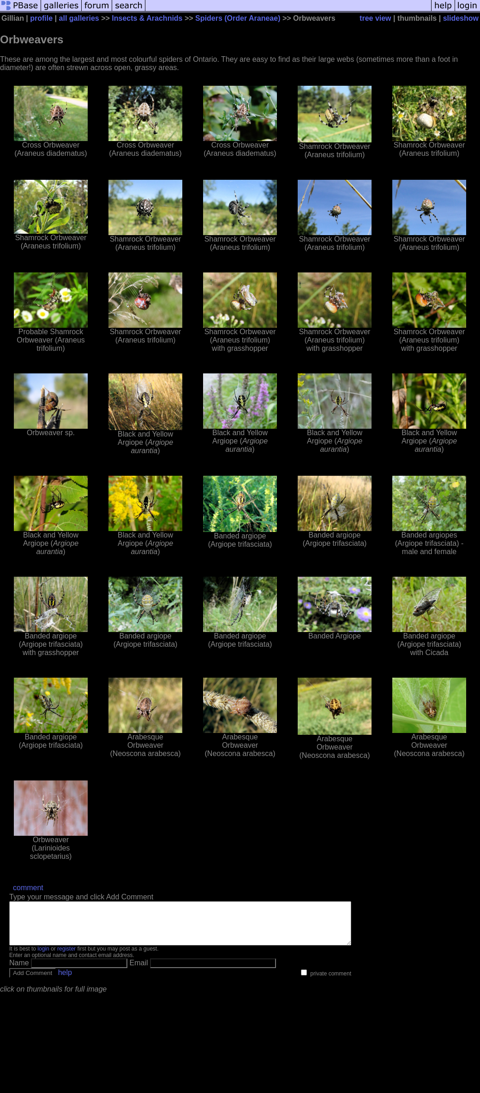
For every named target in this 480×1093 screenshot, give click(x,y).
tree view (375, 18)
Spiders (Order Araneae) (237, 18)
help (65, 981)
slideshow (461, 18)
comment (28, 888)
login (43, 957)
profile (41, 18)
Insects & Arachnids (147, 18)
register (66, 957)
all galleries (79, 18)
